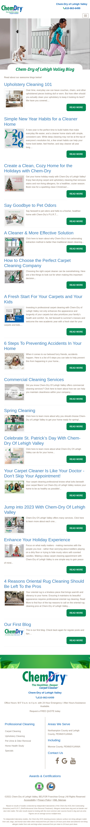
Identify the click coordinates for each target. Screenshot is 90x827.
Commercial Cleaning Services (34, 379)
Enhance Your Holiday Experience (37, 539)
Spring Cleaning (19, 410)
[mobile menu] (85, 15)
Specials (9, 751)
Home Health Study (14, 746)
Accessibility (30, 800)
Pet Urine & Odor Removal (18, 741)
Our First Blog (17, 624)
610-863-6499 (71, 8)
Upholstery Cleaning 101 (28, 84)
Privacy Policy (44, 800)
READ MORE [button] (76, 107)
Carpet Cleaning (13, 731)
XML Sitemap (59, 800)
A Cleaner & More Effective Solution (38, 232)
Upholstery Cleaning (15, 736)
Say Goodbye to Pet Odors (30, 205)
